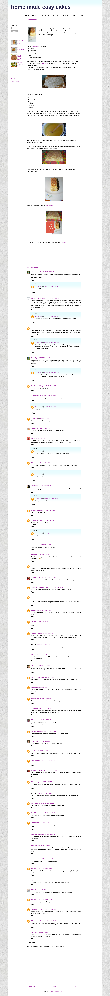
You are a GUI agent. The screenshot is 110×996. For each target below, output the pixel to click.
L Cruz (33, 687)
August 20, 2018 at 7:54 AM (43, 741)
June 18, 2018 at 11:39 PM (41, 621)
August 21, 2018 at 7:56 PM (45, 889)
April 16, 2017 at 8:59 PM (50, 386)
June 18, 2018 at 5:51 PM (56, 587)
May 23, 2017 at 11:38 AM (48, 510)
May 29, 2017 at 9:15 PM (51, 533)
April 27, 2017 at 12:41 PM (44, 485)
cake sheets (35, 46)
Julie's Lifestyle (35, 272)
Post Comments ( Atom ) (57, 991)
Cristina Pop (38, 286)
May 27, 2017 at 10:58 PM (48, 520)
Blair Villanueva (35, 803)
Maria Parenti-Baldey (37, 386)
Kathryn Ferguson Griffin (38, 298)
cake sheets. (45, 63)
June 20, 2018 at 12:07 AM (42, 687)
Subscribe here (15, 25)
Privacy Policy (15, 81)
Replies (35, 283)
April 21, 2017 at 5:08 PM (50, 395)
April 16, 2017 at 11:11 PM (51, 342)
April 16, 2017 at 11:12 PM (51, 372)
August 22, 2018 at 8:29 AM (48, 909)
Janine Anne (34, 708)
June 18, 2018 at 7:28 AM (48, 566)
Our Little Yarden (36, 510)
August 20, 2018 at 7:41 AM (49, 731)
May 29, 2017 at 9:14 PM (51, 498)
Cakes (33, 263)
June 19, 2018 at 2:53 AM (43, 644)
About (73, 15)
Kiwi (32, 621)
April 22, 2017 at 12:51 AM (47, 418)
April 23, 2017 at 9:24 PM (51, 451)
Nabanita (33, 720)
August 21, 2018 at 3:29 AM (42, 822)
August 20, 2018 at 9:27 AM (41, 751)
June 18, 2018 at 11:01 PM (44, 610)
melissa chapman (36, 566)
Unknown (33, 462)
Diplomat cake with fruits (20, 64)
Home (27, 15)
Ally (32, 654)
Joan (32, 751)
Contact (81, 15)
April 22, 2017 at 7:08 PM (46, 428)
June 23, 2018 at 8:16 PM (45, 708)
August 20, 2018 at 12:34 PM (49, 770)
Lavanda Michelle (36, 909)
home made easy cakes (41, 7)
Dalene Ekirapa (35, 920)
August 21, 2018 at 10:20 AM (46, 858)
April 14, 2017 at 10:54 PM (45, 328)
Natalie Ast (34, 889)
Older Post (76, 986)
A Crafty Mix (34, 328)
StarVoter (33, 610)
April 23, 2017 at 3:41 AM (40, 438)
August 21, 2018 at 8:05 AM (42, 845)
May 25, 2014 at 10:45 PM (51, 316)
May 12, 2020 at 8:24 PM (41, 932)
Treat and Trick (35, 428)
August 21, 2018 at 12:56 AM (44, 793)
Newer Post (31, 986)
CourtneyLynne (35, 677)
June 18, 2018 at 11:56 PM (45, 633)
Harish (33, 554)
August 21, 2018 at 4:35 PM (44, 868)
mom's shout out (36, 520)
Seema (33, 822)
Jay (32, 438)
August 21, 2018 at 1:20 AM (47, 803)
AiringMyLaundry (36, 577)
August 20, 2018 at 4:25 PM (44, 782)
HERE (64, 242)
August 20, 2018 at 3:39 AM (43, 720)
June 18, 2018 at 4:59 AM (42, 554)
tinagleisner (34, 633)
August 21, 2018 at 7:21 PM (52, 880)
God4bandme (35, 597)
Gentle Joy (34, 358)
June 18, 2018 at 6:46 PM (46, 597)
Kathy (32, 932)
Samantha (34, 485)
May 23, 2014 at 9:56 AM (47, 272)
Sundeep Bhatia (35, 834)
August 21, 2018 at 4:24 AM (47, 834)
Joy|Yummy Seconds (37, 395)
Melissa (33, 741)
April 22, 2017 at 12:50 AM (51, 407)
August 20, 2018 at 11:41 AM (47, 760)
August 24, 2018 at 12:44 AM (48, 920)
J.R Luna (33, 666)
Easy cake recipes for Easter (20, 42)
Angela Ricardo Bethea (37, 880)
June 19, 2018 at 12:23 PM (40, 654)
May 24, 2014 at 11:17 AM (51, 286)
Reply (32, 280)
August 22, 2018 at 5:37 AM (44, 899)
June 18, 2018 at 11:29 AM (48, 577)
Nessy (32, 845)
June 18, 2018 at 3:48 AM (45, 544)
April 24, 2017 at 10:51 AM (44, 462)
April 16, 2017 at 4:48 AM (44, 358)
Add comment (32, 942)
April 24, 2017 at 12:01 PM (51, 474)
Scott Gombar (35, 760)
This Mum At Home (36, 731)
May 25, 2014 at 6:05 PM (52, 298)
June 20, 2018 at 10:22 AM (44, 698)
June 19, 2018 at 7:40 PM (47, 677)
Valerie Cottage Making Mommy (40, 587)
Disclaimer (14, 79)
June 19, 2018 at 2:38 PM (43, 666)
